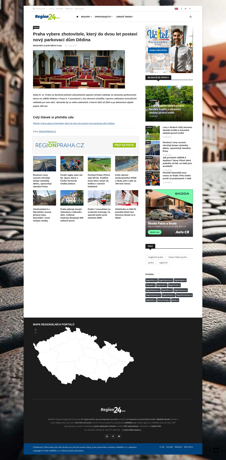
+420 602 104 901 (94, 430)
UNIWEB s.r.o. (130, 422)
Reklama (69, 8)
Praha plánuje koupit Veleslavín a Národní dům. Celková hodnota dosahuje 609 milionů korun (71, 215)
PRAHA (36, 27)
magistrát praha (155, 257)
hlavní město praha (178, 257)
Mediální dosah (163, 419)
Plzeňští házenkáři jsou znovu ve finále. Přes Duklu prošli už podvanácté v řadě (177, 175)
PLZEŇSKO (153, 100)
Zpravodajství (104, 16)
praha (151, 262)
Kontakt (59, 8)
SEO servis (79, 8)
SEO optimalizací (131, 426)
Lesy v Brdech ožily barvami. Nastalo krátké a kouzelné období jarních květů (167, 109)
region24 (163, 262)
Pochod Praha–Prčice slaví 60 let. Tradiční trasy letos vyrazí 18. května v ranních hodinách (99, 181)
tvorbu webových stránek (104, 426)
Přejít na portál (123, 145)
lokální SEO (156, 426)
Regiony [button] (86, 16)
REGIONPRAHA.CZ (47, 131)
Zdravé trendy (124, 16)
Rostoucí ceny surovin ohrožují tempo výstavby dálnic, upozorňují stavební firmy (42, 181)
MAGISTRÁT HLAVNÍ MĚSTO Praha (47, 45)
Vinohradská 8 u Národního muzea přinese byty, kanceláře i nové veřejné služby (42, 215)
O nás (51, 8)
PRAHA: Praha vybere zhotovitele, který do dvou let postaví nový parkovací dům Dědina (74, 123)
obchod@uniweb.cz (132, 430)
